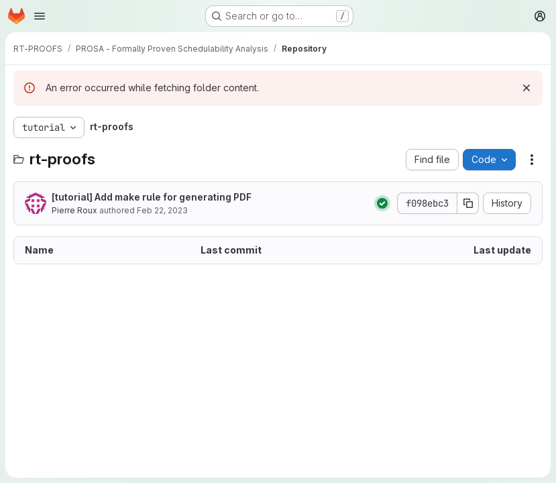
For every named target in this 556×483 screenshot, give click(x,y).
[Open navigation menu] (39, 16)
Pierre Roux (74, 210)
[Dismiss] (526, 88)
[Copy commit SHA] (468, 203)
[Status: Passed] (382, 203)
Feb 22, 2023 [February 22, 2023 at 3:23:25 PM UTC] (162, 210)
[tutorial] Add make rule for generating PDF (152, 197)
